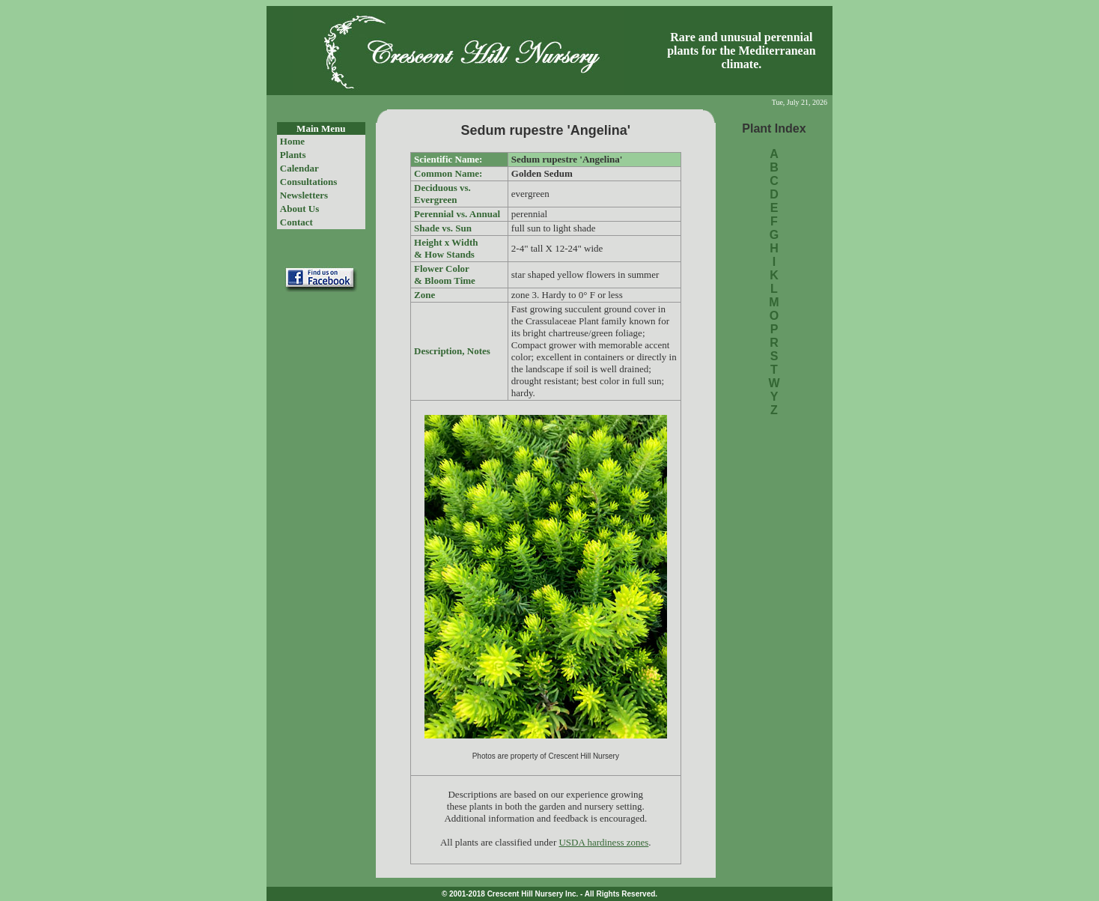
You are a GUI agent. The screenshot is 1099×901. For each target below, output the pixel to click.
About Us (299, 208)
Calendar (299, 168)
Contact (296, 222)
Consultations (309, 181)
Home (292, 141)
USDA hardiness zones (603, 842)
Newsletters (304, 195)
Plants (293, 154)
